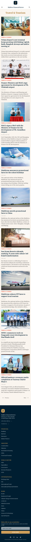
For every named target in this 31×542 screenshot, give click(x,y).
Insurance (4, 436)
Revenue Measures (6, 470)
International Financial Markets (9, 486)
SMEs (2, 453)
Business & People (6, 496)
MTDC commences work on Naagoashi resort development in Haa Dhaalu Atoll (14, 335)
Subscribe (15, 532)
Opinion (3, 508)
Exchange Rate (5, 479)
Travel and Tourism (6, 455)
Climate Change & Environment (9, 498)
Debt (2, 462)
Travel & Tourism (6, 37)
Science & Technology (7, 513)
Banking (3, 431)
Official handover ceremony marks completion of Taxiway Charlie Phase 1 (15, 379)
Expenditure (4, 465)
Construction (4, 445)
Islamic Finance (5, 438)
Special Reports (5, 515)
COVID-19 (3, 501)
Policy (2, 511)
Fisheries (3, 448)
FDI (2, 481)
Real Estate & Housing (7, 450)
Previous (5, 398)
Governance (4, 467)
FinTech (3, 434)
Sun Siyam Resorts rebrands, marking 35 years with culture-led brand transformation (14, 254)
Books (3, 493)
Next (26, 398)
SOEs (2, 472)
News (2, 506)
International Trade (6, 484)
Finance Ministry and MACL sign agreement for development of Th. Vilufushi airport (14, 85)
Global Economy (5, 503)
